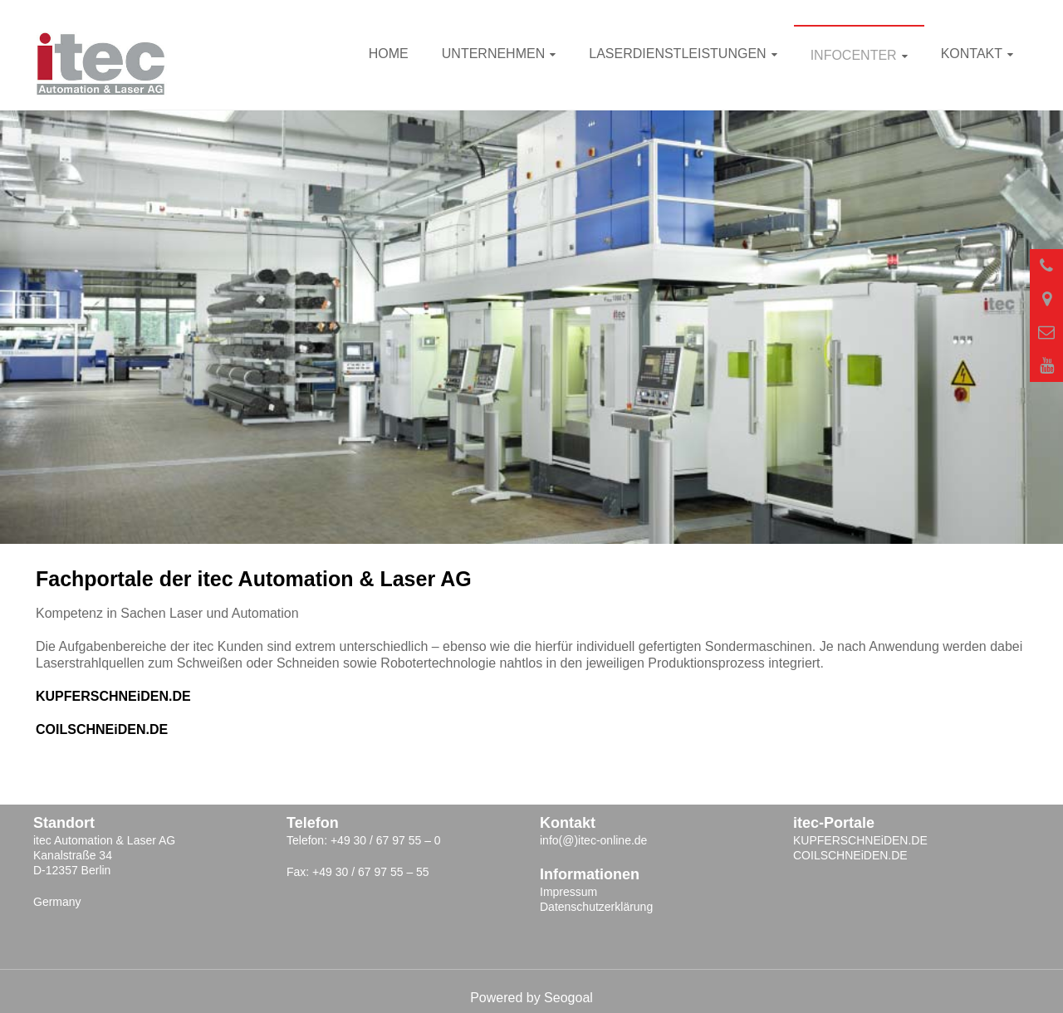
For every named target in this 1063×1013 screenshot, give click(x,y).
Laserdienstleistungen (677, 53)
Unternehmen (493, 53)
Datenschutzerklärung (596, 906)
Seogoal (568, 998)
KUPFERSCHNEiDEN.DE (113, 696)
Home (389, 53)
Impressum (568, 891)
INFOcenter (854, 55)
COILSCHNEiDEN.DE (102, 729)
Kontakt (971, 53)
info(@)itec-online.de (593, 840)
